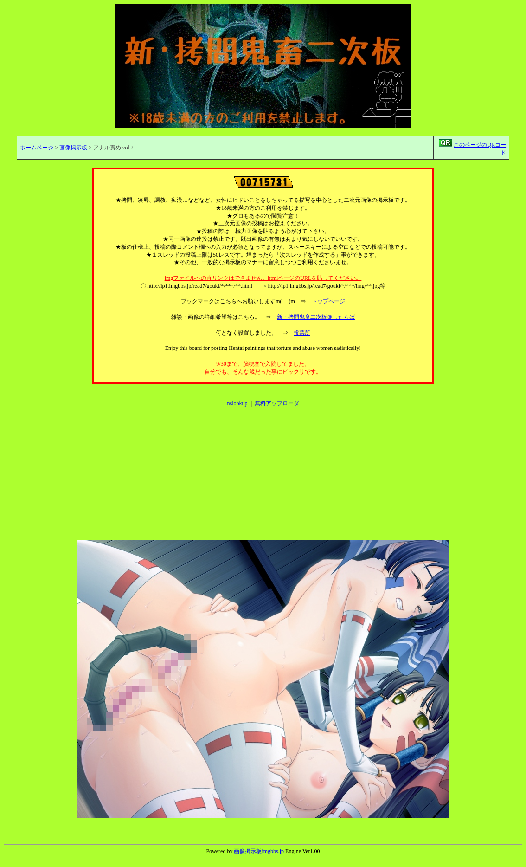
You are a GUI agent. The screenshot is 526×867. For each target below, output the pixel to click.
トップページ (328, 301)
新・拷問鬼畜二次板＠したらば (316, 317)
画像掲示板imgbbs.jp (259, 851)
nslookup (237, 403)
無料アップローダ (277, 403)
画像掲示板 (73, 147)
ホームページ (36, 147)
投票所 (302, 333)
